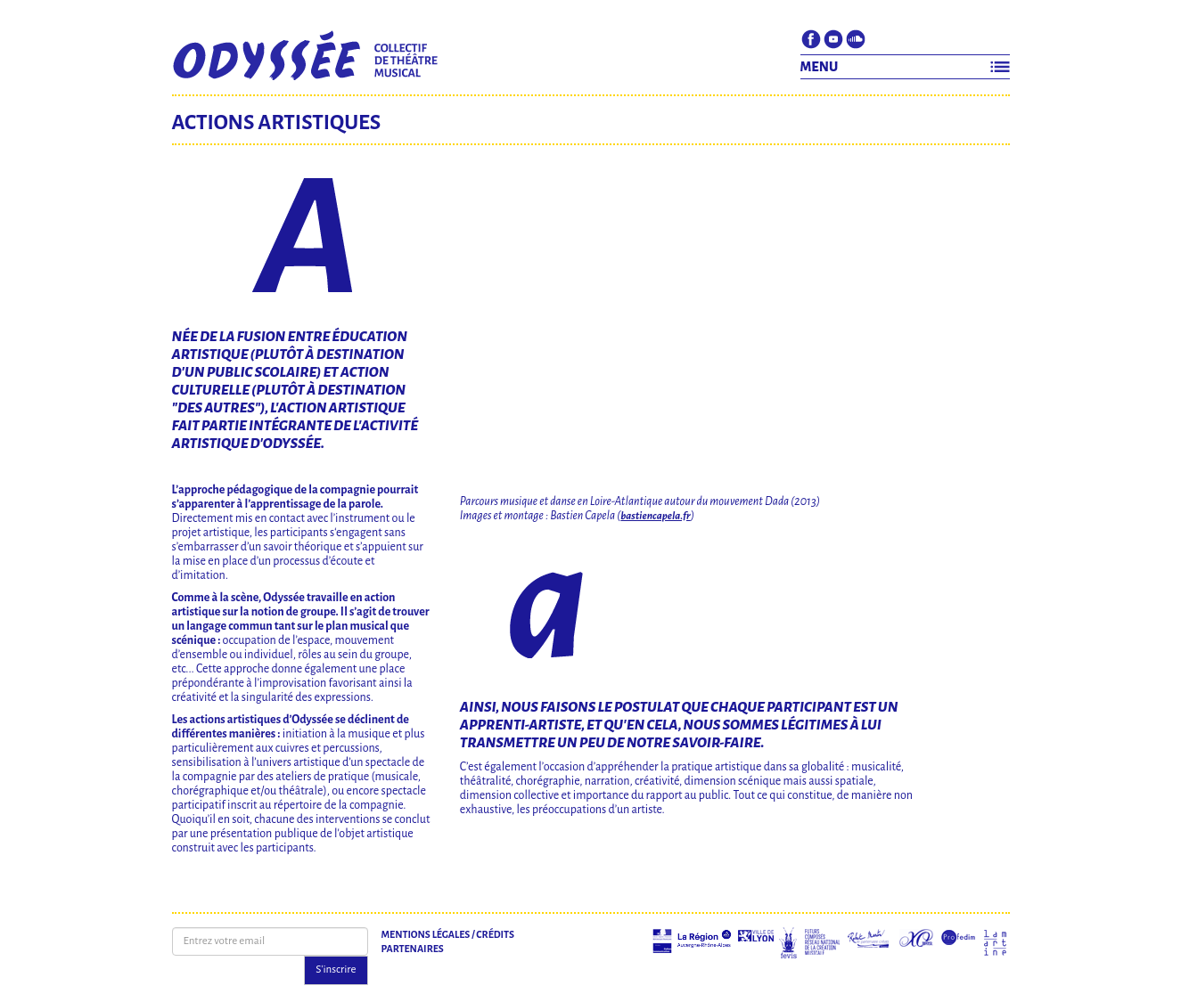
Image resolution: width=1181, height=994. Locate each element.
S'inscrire (336, 969)
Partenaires (412, 948)
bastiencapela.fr (655, 516)
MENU (819, 67)
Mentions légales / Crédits (447, 934)
